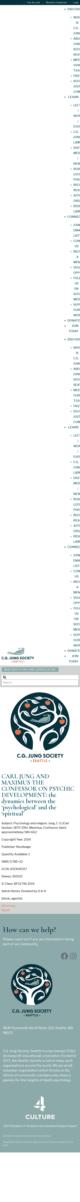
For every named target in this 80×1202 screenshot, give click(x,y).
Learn (73, 97)
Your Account (33, 2)
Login (76, 2)
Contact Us (53, 1142)
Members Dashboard (56, 2)
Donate (73, 320)
